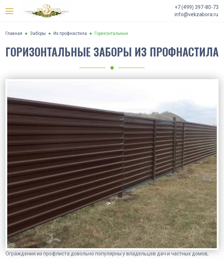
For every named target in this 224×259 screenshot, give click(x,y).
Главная (13, 33)
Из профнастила (70, 33)
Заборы (38, 33)
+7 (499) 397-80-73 (197, 7)
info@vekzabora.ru (196, 14)
